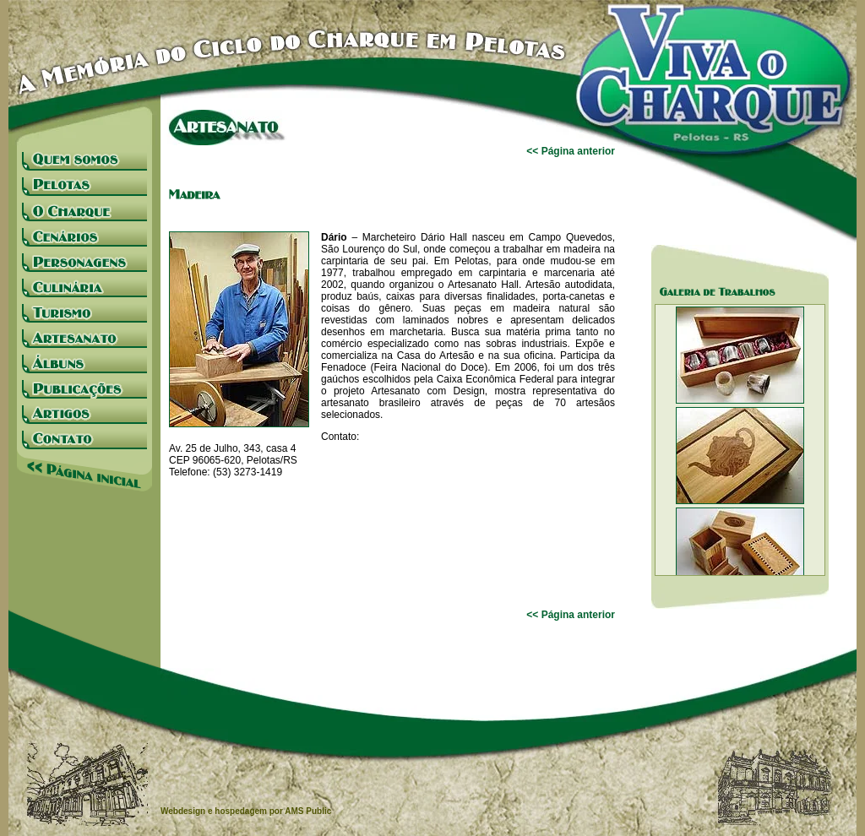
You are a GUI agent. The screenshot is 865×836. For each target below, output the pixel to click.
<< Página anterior (570, 151)
